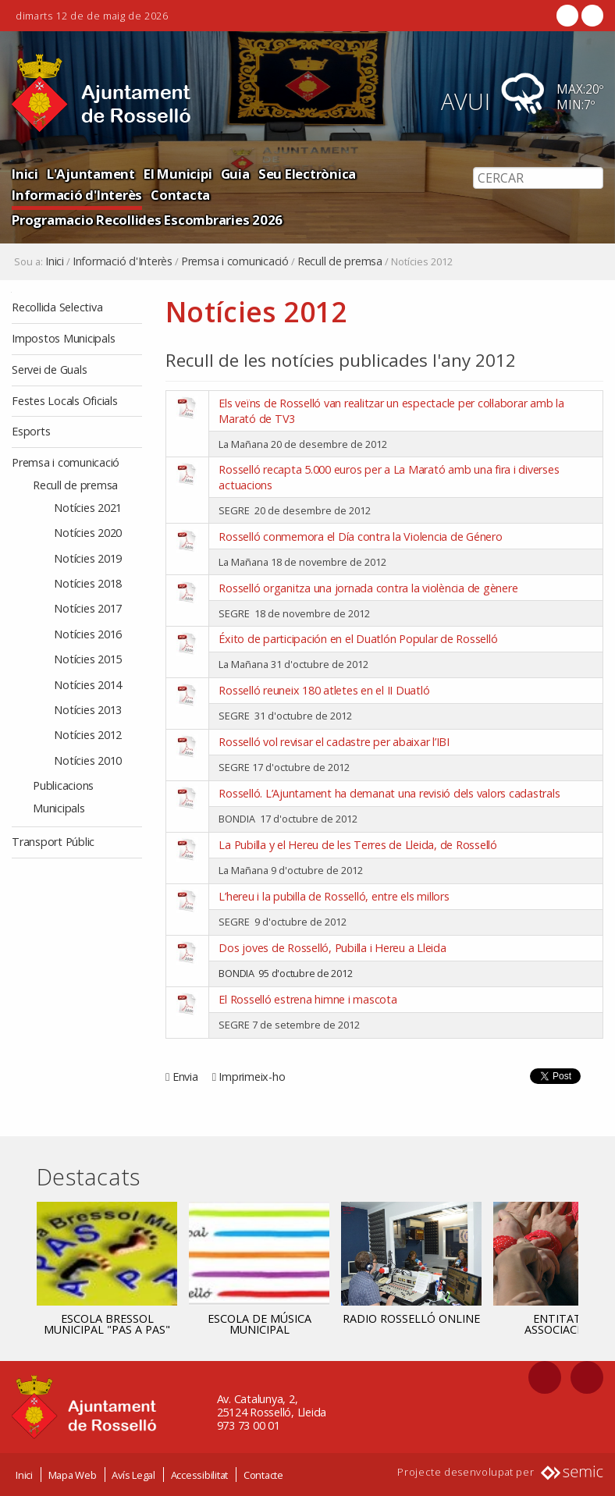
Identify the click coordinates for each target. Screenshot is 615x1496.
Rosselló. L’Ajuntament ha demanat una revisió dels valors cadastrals (389, 793)
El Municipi (178, 174)
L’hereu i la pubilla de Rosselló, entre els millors (334, 896)
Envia (185, 1076)
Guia (235, 174)
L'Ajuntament (91, 174)
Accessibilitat (200, 1475)
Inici (25, 174)
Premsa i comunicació (235, 261)
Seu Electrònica (307, 174)
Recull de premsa (339, 261)
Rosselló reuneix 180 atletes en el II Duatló (324, 690)
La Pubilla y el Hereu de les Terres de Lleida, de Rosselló (358, 844)
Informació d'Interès (77, 195)
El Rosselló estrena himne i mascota (307, 999)
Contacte (263, 1475)
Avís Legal (133, 1475)
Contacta (180, 195)
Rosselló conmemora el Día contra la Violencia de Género (360, 536)
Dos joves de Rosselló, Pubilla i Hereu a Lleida (332, 947)
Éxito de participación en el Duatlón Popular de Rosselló (358, 638)
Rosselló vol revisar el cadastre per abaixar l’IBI (334, 741)
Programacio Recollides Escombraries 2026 (147, 220)
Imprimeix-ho (252, 1076)
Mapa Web (72, 1475)
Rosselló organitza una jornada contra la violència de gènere (368, 588)
